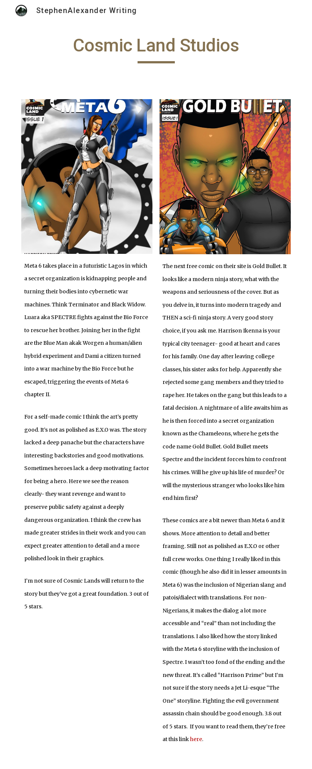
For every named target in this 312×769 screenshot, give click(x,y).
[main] (156, 48)
